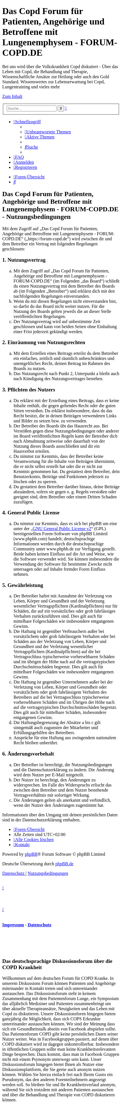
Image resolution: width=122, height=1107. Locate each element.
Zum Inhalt (12, 96)
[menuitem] (48, 131)
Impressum (13, 924)
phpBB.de (64, 863)
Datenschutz (39, 924)
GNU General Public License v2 (62, 528)
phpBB (31, 854)
